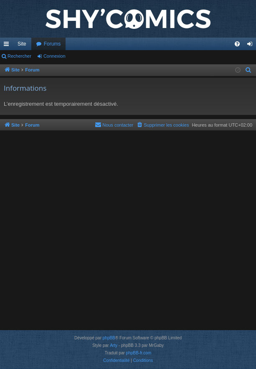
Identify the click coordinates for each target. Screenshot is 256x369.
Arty (113, 345)
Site (22, 44)
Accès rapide (8, 45)
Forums (52, 44)
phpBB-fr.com (139, 353)
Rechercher (19, 56)
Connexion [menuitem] (251, 45)
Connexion (54, 56)
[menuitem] (237, 44)
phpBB (109, 338)
